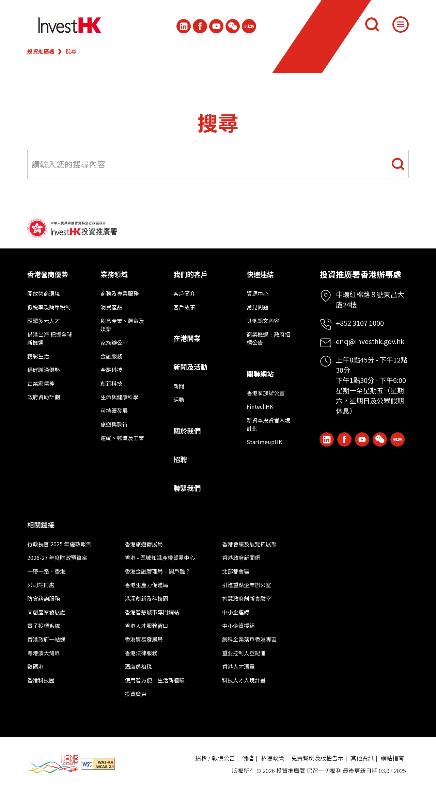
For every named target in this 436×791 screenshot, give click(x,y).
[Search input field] (218, 164)
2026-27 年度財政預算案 (57, 557)
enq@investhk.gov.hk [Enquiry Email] (370, 341)
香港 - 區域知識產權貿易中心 (160, 557)
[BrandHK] (52, 764)
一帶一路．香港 (46, 571)
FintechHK (260, 406)
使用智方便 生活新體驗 (155, 680)
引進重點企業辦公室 (246, 585)
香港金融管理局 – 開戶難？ (157, 571)
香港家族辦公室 (266, 393)
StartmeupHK (264, 442)
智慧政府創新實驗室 (246, 598)
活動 (178, 400)
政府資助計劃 (43, 397)
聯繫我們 (187, 488)
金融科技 (111, 370)
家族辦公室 (114, 342)
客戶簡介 (184, 293)
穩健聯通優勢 (43, 370)
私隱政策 (272, 758)
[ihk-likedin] (183, 26)
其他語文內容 (263, 321)
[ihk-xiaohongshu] (249, 26)
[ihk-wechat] (232, 26)
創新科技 (111, 383)
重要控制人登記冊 (244, 653)
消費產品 (111, 307)
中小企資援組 (238, 626)
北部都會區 (235, 571)
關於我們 (187, 431)
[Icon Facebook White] (200, 26)
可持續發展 (114, 410)
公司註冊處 (40, 585)
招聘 (180, 459)
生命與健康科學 (119, 397)
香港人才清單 (238, 666)
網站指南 (392, 758)
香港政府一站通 (46, 639)
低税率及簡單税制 (49, 307)
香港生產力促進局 (146, 585)
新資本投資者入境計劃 (268, 424)
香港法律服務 (141, 653)
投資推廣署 (40, 51)
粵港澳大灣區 (43, 653)
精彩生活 (38, 356)
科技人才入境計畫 (244, 680)
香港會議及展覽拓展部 (249, 544)
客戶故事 (184, 307)
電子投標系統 (43, 626)
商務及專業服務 (119, 293)
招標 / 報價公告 (215, 758)
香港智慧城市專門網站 (152, 612)
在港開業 (187, 338)
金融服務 (111, 356)
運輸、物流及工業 (122, 438)
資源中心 (257, 293)
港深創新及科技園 (146, 598)
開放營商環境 (43, 293)
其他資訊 (362, 758)
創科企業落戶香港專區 (249, 639)
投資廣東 (135, 694)
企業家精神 (40, 383)
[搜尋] (372, 24)
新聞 (178, 386)
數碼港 (35, 666)
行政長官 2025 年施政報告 (59, 544)
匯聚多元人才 (43, 321)
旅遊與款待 (114, 424)
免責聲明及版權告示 (317, 758)
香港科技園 (40, 680)
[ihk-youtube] (216, 26)
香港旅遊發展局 (144, 544)
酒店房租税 (138, 666)
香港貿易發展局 (144, 639)
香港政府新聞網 (241, 557)
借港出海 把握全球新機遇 (49, 338)
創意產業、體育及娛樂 (122, 325)
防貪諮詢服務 (43, 598)
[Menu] (400, 24)
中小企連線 (235, 612)
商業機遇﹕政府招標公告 (268, 338)
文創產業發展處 (46, 612)
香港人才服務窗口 (146, 626)
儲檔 (248, 758)
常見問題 (257, 307)
